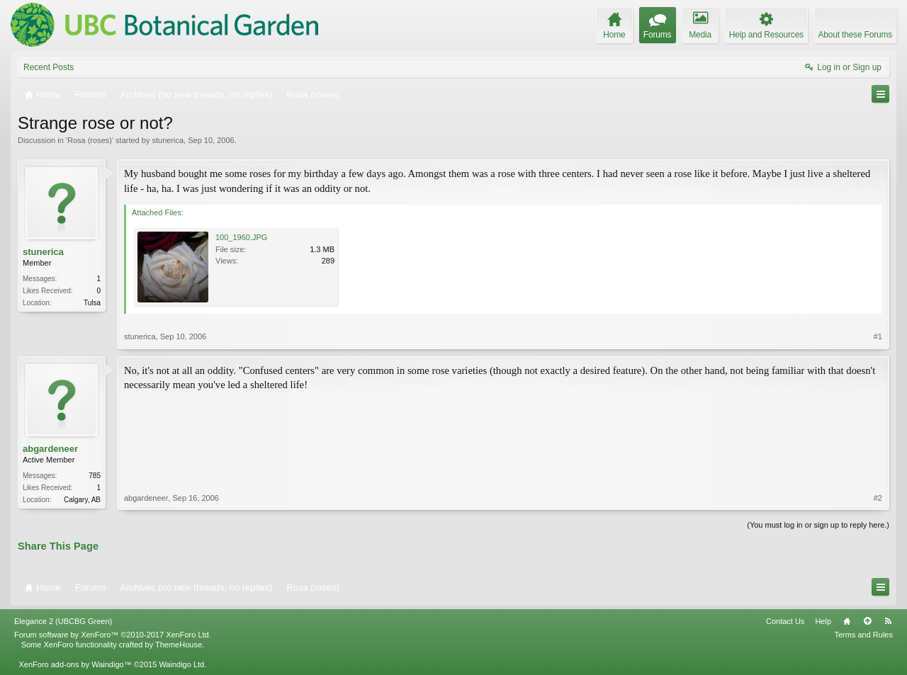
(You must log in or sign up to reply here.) (818, 525)
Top (867, 621)
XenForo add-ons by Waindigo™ (74, 664)
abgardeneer (50, 448)
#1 (878, 336)
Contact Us (785, 621)
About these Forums (855, 35)
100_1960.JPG (241, 237)
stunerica (168, 140)
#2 (878, 498)
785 (95, 476)
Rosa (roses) (89, 140)
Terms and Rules (863, 634)
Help (823, 621)
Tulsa (92, 303)
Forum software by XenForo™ (112, 634)
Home (847, 621)
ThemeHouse (178, 644)
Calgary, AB (82, 500)
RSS (888, 621)
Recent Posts (48, 67)
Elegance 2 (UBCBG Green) (63, 621)
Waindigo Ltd (181, 664)
